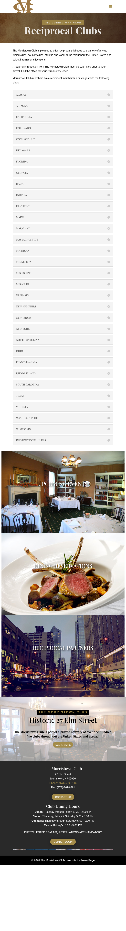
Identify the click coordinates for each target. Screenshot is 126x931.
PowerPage (88, 860)
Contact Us (63, 797)
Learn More (63, 744)
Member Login (63, 841)
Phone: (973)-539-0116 (62, 783)
